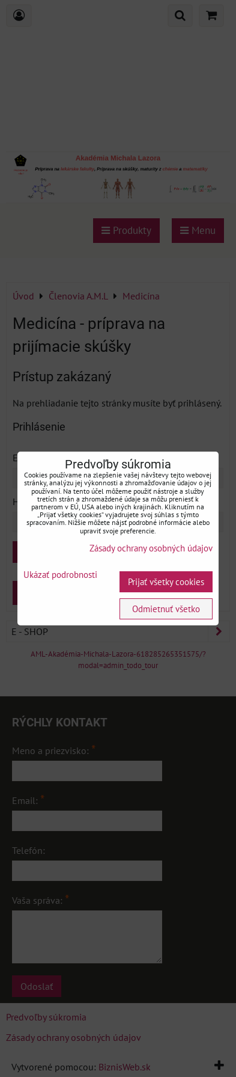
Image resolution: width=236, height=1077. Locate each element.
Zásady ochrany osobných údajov (151, 548)
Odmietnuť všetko (166, 609)
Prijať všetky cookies (166, 582)
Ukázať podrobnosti (60, 575)
